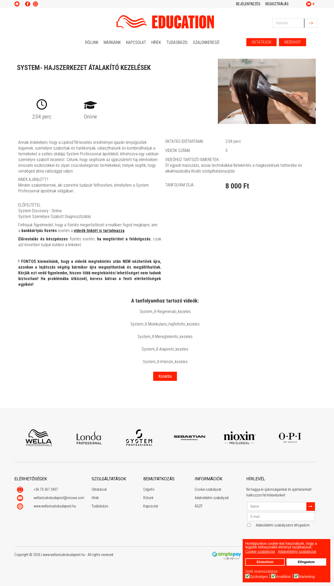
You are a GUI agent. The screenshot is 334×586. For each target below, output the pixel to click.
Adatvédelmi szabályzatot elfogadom (283, 525)
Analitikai (283, 576)
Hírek (156, 42)
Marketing (307, 576)
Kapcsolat (136, 42)
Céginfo (148, 489)
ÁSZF (199, 506)
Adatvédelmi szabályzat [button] (297, 551)
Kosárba (165, 376)
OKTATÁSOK (261, 42)
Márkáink (112, 42)
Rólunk (91, 42)
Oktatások (99, 489)
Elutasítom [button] (265, 562)
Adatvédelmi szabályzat (212, 498)
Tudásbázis (177, 42)
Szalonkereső (206, 42)
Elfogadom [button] (306, 562)
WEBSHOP (292, 42)
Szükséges (259, 576)
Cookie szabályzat (208, 489)
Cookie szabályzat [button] (260, 551)
